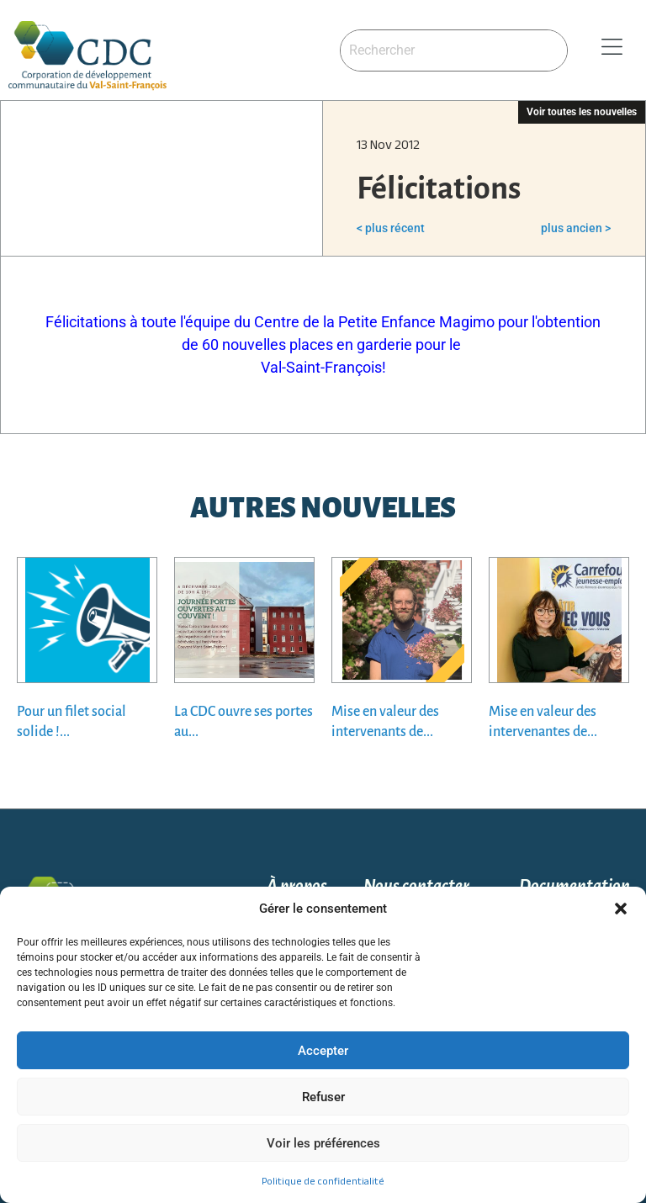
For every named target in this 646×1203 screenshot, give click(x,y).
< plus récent (391, 228)
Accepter (323, 1050)
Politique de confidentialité (323, 1181)
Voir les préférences (323, 1143)
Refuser (323, 1097)
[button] (620, 908)
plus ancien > (576, 228)
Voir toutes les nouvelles (582, 112)
